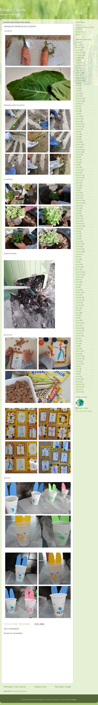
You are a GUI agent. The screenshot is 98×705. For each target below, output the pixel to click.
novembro (79, 55)
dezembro (79, 52)
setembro (79, 305)
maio (77, 65)
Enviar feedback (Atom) (19, 691)
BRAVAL (78, 34)
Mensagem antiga (63, 687)
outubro (78, 57)
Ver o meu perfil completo (84, 411)
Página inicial (40, 687)
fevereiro (78, 47)
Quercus (78, 25)
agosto (78, 182)
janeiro (78, 50)
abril (77, 42)
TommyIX (55, 699)
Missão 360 (79, 32)
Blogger (73, 699)
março (78, 45)
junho (77, 63)
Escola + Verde (13, 10)
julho (77, 60)
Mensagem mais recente (15, 687)
